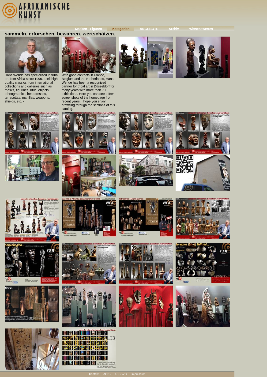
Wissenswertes (201, 29)
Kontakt (94, 374)
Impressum (138, 374)
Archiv (174, 29)
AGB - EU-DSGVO (115, 374)
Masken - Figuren (88, 29)
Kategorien (120, 29)
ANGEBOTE (149, 29)
